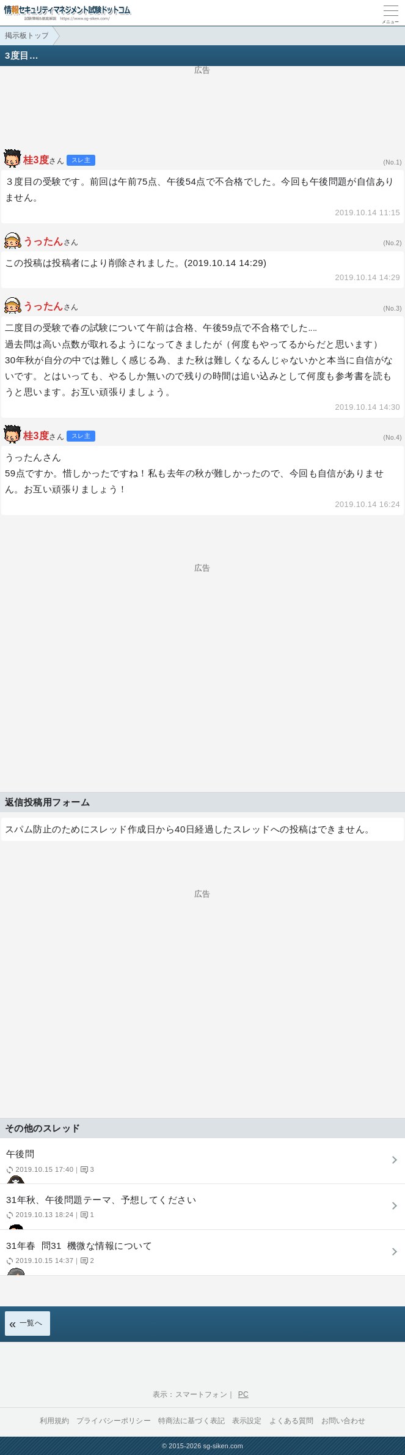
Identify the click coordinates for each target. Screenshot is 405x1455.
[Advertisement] (202, 104)
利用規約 (55, 1420)
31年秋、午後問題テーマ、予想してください (201, 1211)
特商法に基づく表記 (191, 1420)
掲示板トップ (27, 35)
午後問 (201, 1166)
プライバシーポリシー (113, 1420)
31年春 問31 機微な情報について (201, 1257)
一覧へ (31, 1323)
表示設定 (247, 1420)
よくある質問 (291, 1420)
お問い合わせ (343, 1420)
